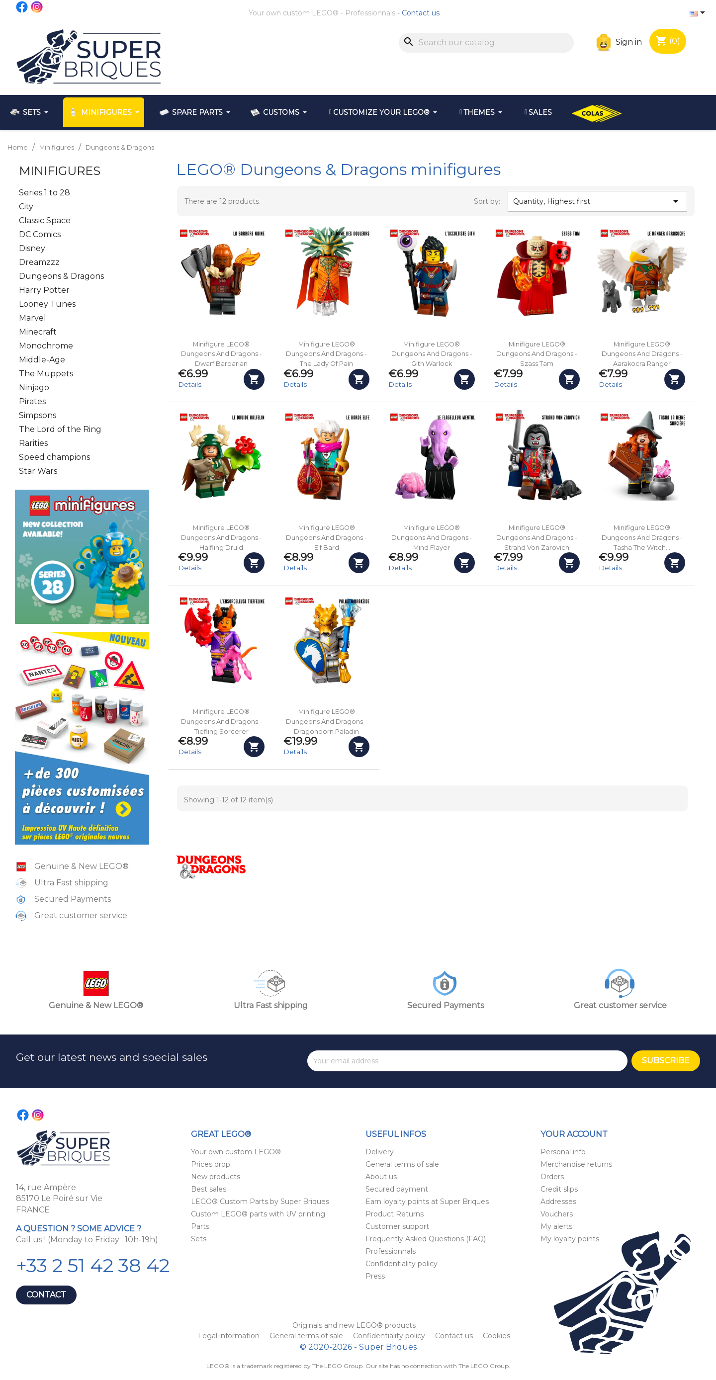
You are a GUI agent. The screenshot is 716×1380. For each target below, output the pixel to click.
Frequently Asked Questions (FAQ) (425, 1238)
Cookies (496, 1335)
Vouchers (556, 1213)
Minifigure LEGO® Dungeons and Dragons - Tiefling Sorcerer (221, 721)
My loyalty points (569, 1238)
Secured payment (396, 1189)
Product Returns (394, 1213)
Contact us (421, 12)
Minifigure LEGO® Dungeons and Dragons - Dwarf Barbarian (221, 354)
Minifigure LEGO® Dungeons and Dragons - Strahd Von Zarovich (536, 537)
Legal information (230, 1335)
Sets (198, 1238)
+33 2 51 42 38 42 (93, 1265)
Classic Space (45, 220)
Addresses (558, 1201)
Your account (574, 1134)
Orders (552, 1176)
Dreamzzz (39, 262)
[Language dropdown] (699, 13)
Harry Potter (44, 290)
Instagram (37, 7)
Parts (200, 1226)
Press (375, 1276)
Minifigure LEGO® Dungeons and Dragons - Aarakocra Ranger (642, 354)
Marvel (32, 318)
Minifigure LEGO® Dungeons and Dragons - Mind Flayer (431, 537)
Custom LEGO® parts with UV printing (258, 1213)
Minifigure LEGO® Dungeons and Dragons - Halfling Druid (221, 537)
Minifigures (59, 171)
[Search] (486, 43)
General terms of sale (402, 1164)
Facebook (22, 7)
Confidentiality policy (401, 1263)
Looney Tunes (47, 304)
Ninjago (34, 387)
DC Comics (40, 234)
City (26, 206)
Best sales (208, 1189)
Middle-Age (42, 359)
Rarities (33, 443)
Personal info (563, 1151)
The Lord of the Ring (60, 429)
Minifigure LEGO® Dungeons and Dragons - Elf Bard (326, 537)
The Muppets (46, 373)
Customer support (397, 1226)
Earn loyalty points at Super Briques (427, 1201)
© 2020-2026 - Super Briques (358, 1347)
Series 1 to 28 (44, 192)
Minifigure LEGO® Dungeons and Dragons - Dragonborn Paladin (326, 721)
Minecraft (38, 332)
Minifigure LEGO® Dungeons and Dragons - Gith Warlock (431, 354)
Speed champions (54, 457)
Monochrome (46, 345)
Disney (32, 248)
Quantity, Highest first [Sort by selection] (597, 201)
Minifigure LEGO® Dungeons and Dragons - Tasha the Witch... (642, 537)
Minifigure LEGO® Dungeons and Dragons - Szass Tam (536, 354)
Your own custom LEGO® (294, 12)
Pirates (32, 401)
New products (215, 1176)
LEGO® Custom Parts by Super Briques (260, 1201)
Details (189, 384)
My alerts (556, 1226)
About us (381, 1176)
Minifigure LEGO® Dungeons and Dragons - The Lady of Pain (326, 354)
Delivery (379, 1151)
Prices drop (210, 1164)
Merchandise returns (576, 1164)
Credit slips (559, 1189)
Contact (46, 1294)
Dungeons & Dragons (61, 276)
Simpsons (37, 415)
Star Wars (38, 471)
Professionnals (370, 12)
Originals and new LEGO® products (354, 1325)
